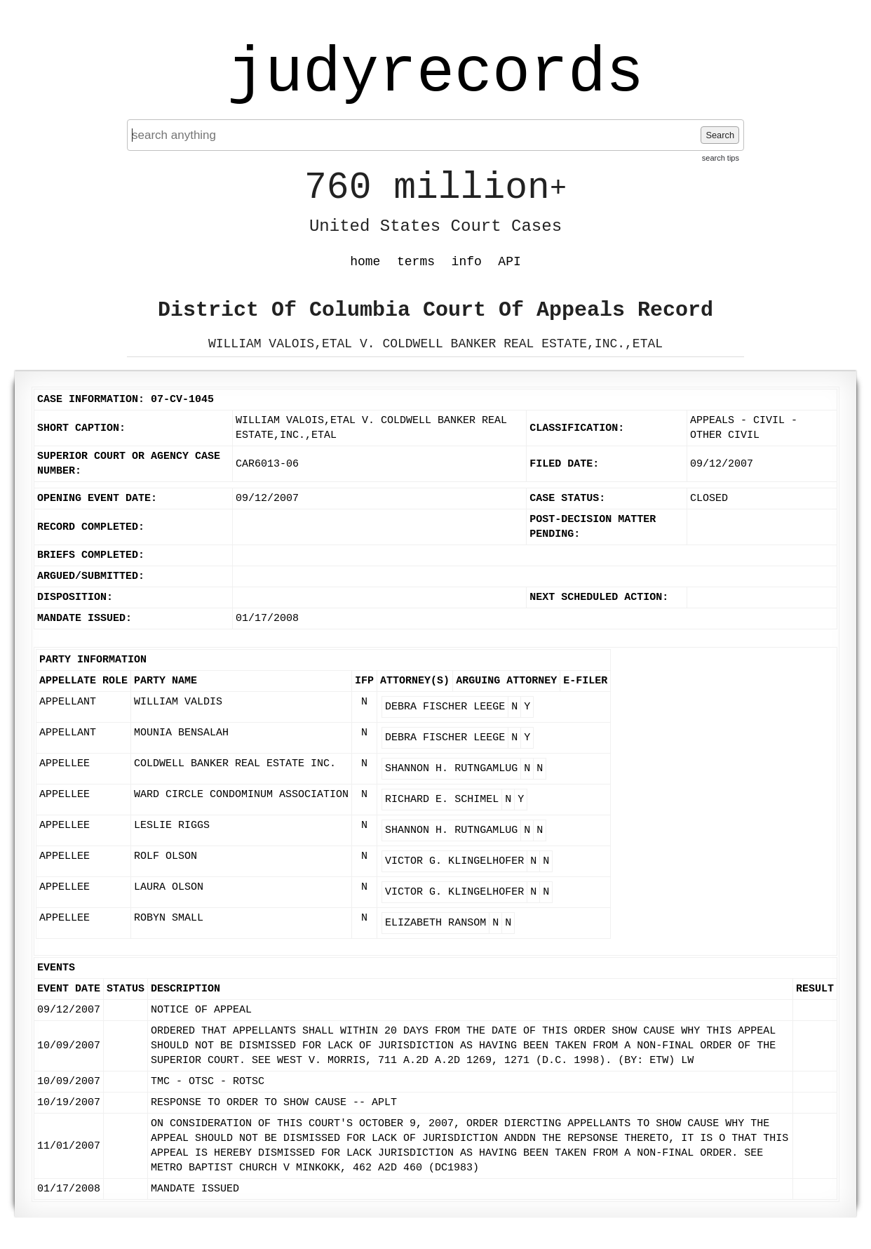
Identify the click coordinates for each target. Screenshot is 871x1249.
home (365, 262)
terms (416, 262)
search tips (720, 158)
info (467, 262)
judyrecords (435, 73)
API (509, 262)
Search (719, 135)
